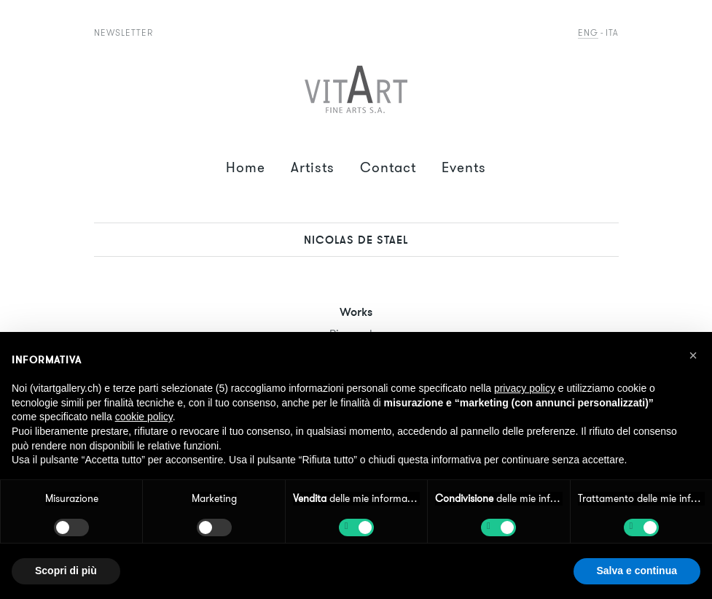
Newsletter (123, 32)
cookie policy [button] (144, 416)
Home (245, 167)
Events (464, 167)
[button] (693, 355)
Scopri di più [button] (66, 570)
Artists (313, 167)
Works (356, 311)
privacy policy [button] (524, 388)
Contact (388, 167)
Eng (588, 32)
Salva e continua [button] (637, 570)
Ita (612, 32)
